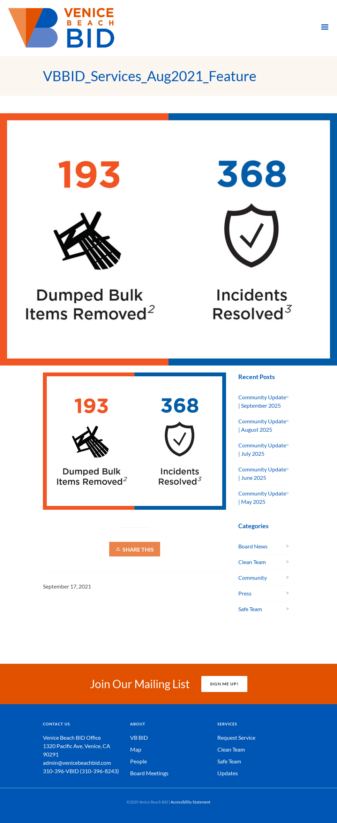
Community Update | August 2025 (262, 425)
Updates (227, 773)
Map (135, 749)
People (138, 761)
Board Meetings (149, 773)
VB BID (139, 737)
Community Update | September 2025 (262, 401)
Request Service (236, 737)
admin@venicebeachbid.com (77, 762)
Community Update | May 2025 (262, 497)
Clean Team (252, 562)
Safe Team (250, 609)
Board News (253, 546)
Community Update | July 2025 (262, 449)
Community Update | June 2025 (262, 473)
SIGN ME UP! (224, 683)
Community (252, 577)
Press (245, 593)
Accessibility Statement (190, 802)
